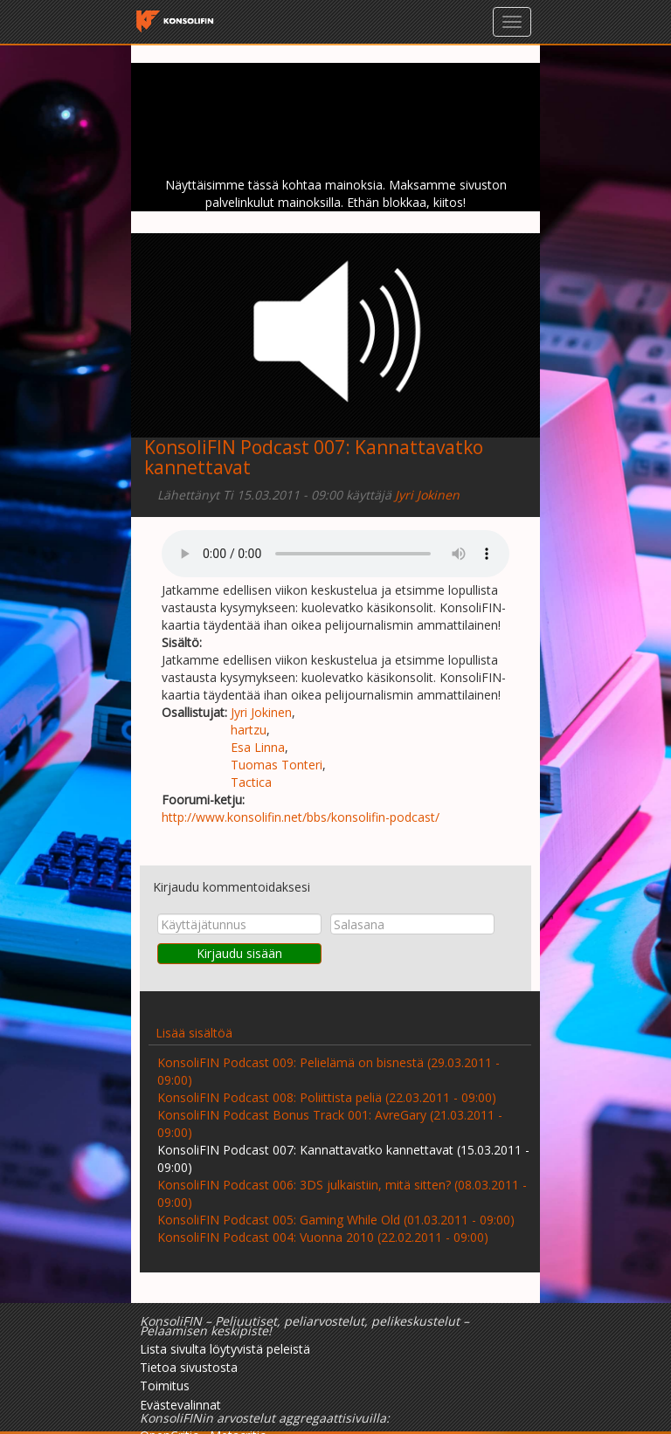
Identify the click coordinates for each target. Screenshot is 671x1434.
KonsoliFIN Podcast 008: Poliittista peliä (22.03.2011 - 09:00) (326, 1097)
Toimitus (165, 1385)
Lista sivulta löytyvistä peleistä (225, 1349)
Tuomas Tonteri (276, 764)
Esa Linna (258, 747)
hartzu (248, 729)
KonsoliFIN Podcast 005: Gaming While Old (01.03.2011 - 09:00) (336, 1219)
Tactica (251, 782)
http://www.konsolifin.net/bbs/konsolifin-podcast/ (300, 817)
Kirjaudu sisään (239, 953)
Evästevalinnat (180, 1404)
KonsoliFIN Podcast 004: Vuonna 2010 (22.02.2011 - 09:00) (322, 1237)
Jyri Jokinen (427, 494)
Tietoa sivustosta (189, 1367)
